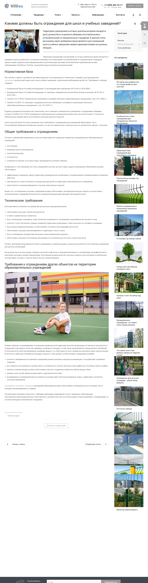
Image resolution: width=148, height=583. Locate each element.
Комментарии (13, 416)
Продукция (40, 15)
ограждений (9, 80)
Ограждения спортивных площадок (19, 386)
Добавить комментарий (56, 426)
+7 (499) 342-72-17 (113, 5)
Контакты (120, 15)
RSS (141, 24)
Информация (99, 15)
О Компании (16, 15)
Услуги (59, 15)
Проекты (76, 15)
